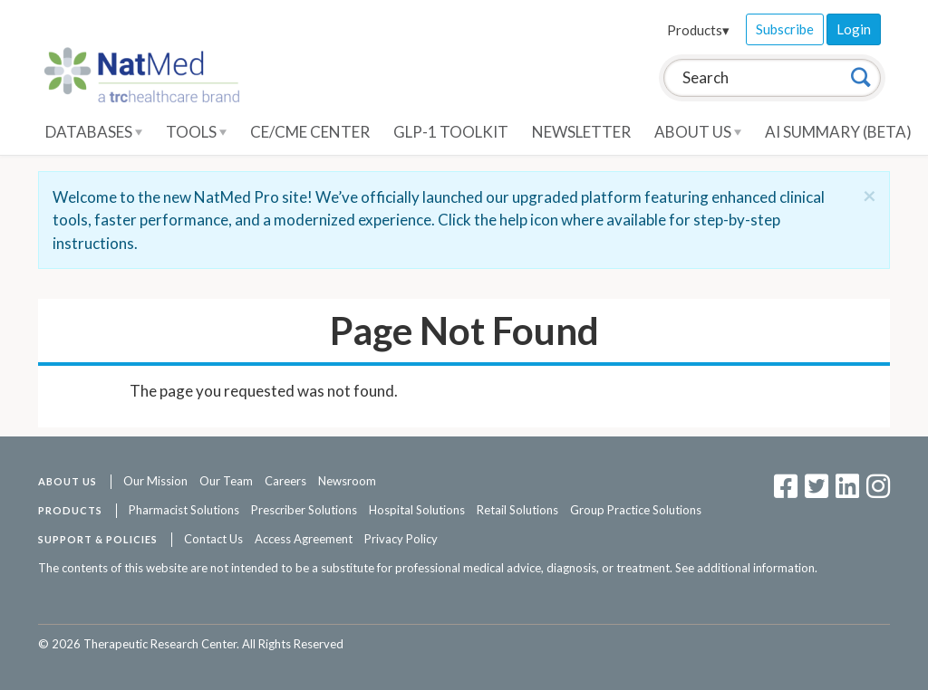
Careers (285, 481)
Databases (93, 131)
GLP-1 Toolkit (450, 131)
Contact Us (213, 539)
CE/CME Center (310, 131)
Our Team (226, 481)
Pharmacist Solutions (184, 510)
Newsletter (581, 131)
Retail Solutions (517, 510)
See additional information (745, 568)
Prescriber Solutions (304, 510)
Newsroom (347, 481)
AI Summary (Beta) (838, 131)
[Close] (869, 195)
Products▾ (698, 30)
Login (853, 29)
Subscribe (785, 29)
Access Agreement (304, 539)
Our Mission (155, 481)
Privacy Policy (401, 539)
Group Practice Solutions (635, 510)
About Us (697, 131)
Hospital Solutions (417, 510)
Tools (196, 131)
